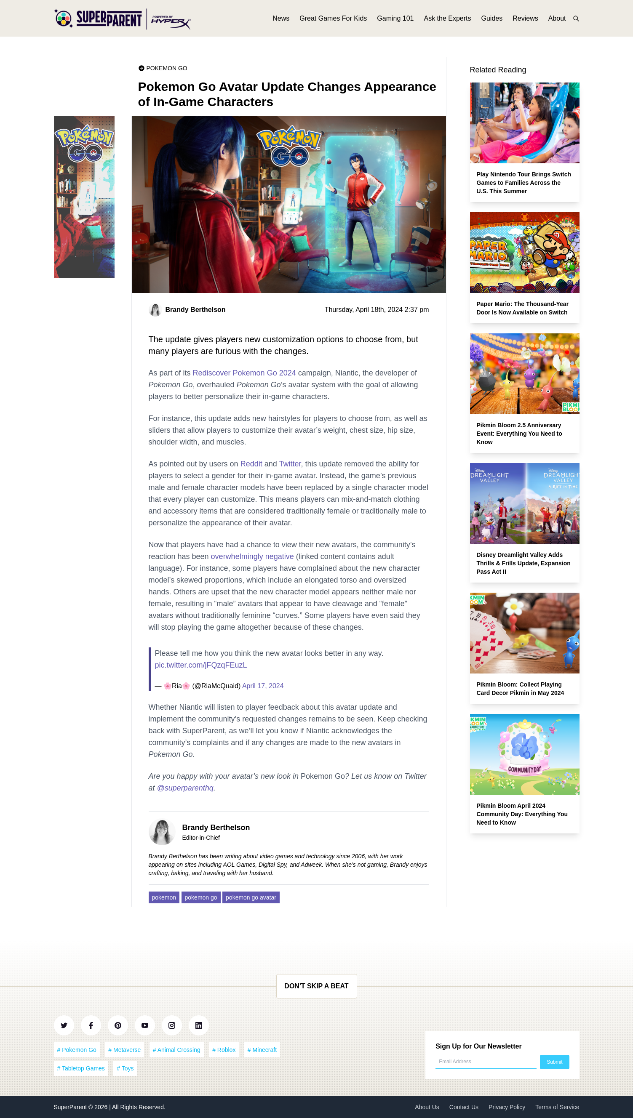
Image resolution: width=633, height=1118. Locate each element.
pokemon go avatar (251, 897)
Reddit (251, 464)
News (280, 20)
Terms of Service (557, 1107)
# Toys (125, 1068)
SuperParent (71, 1107)
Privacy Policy (507, 1107)
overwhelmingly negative (252, 556)
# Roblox (223, 1049)
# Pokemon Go (76, 1049)
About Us (427, 1107)
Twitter (290, 464)
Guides (492, 20)
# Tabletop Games (81, 1068)
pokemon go (201, 897)
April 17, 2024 (263, 685)
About (557, 20)
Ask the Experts (447, 20)
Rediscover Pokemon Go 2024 (244, 373)
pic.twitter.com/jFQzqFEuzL (201, 665)
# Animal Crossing (176, 1049)
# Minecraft (262, 1049)
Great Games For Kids (333, 20)
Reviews (525, 20)
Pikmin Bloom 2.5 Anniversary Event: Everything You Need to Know (519, 433)
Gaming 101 (395, 20)
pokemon (164, 897)
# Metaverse (124, 1049)
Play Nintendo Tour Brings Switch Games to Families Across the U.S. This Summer (524, 182)
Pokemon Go (167, 68)
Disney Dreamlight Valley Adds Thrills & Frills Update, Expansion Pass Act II (524, 563)
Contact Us (463, 1107)
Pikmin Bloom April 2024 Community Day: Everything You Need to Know (522, 814)
